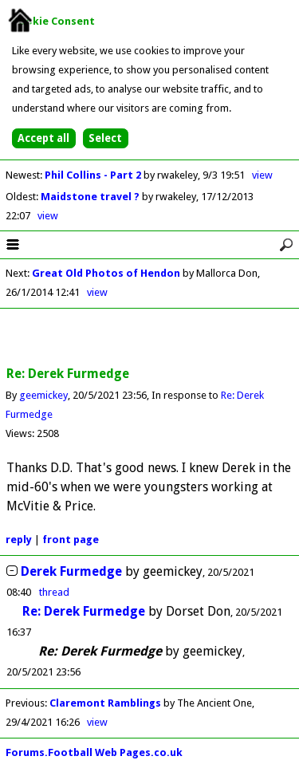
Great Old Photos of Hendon (106, 273)
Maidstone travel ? (91, 197)
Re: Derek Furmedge (83, 611)
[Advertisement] (149, 338)
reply (19, 539)
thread (54, 592)
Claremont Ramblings (105, 703)
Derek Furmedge (71, 571)
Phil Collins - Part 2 (94, 175)
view (262, 175)
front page (70, 539)
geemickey (43, 395)
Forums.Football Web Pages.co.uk (94, 752)
